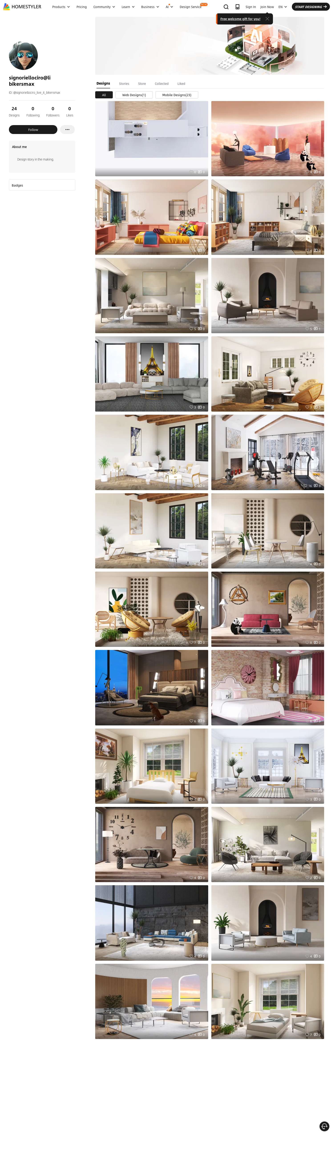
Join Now (267, 6)
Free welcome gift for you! (240, 18)
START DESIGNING (311, 6)
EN (283, 6)
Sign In (251, 6)
